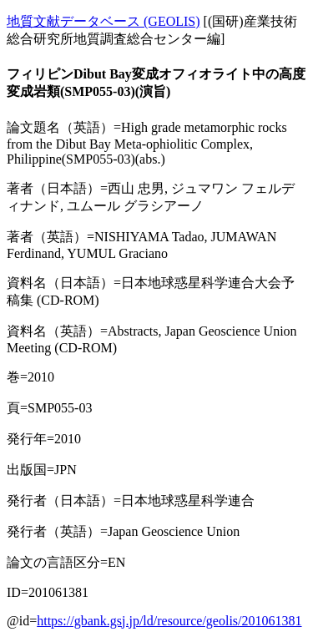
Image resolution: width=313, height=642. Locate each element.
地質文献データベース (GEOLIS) (103, 21)
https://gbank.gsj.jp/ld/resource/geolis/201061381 (169, 621)
